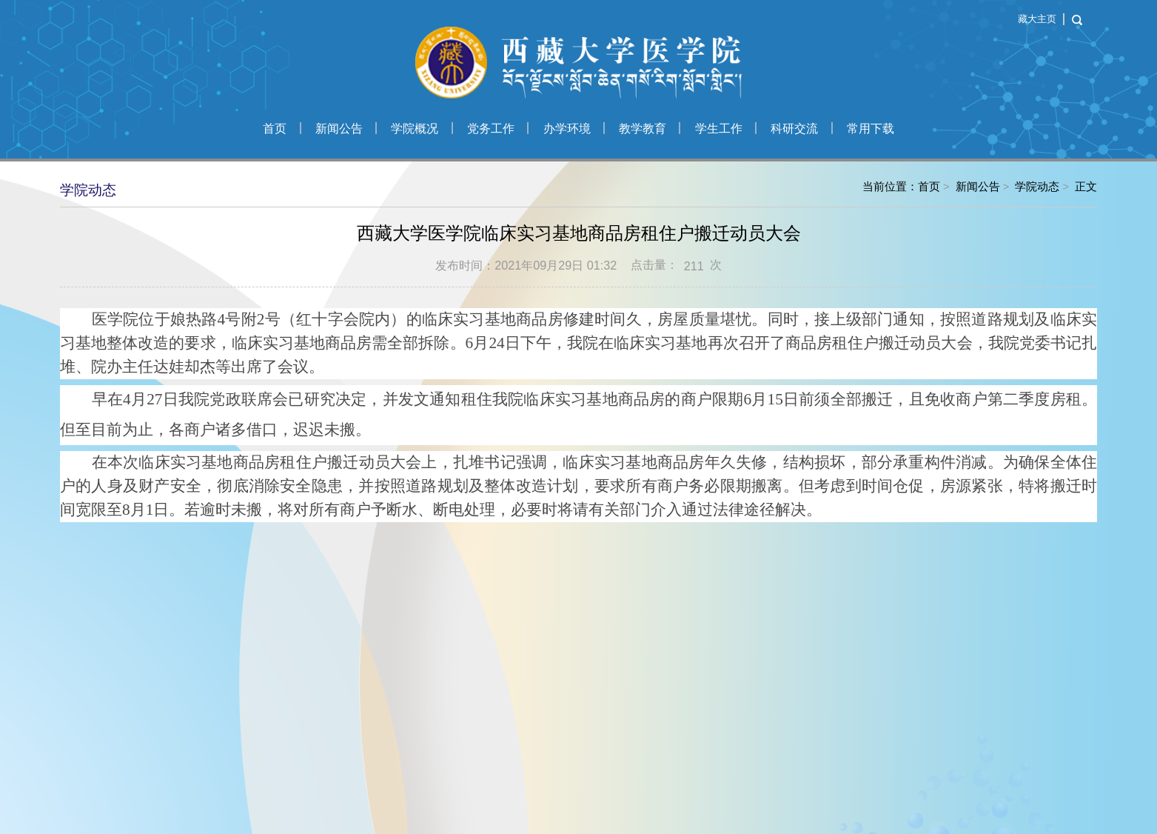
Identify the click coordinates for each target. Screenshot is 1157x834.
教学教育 (642, 128)
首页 (274, 128)
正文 (1086, 187)
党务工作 (490, 128)
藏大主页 (1037, 18)
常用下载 (870, 128)
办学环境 (567, 128)
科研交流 (794, 128)
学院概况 (414, 128)
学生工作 (718, 128)
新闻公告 (339, 128)
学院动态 (1037, 187)
